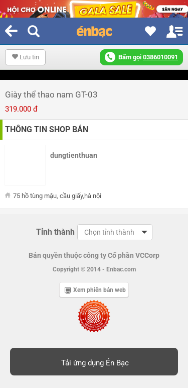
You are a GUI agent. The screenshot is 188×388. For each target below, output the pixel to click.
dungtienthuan (73, 155)
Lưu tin (25, 57)
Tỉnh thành (55, 232)
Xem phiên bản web (95, 290)
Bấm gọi (141, 57)
